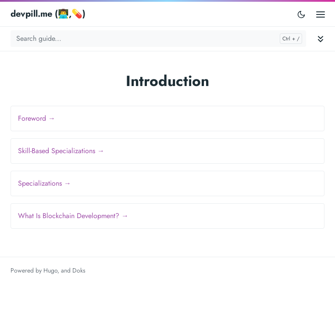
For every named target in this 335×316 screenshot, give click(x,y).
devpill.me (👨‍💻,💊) (48, 13)
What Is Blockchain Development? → (73, 216)
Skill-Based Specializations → (61, 151)
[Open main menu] (320, 13)
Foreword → (36, 118)
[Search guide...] (158, 38)
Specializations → (44, 183)
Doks (79, 270)
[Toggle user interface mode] (301, 14)
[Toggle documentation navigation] (320, 38)
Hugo (50, 270)
